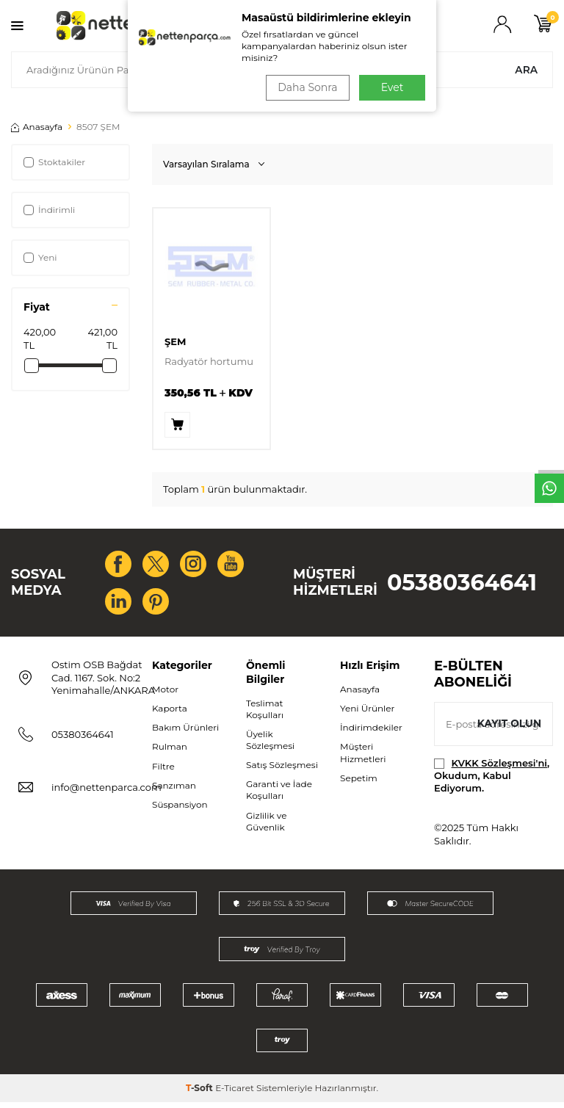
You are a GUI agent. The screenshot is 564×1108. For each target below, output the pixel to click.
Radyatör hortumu (208, 361)
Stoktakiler (54, 161)
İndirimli (49, 209)
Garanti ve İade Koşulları (279, 795)
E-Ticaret (234, 1093)
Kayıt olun (508, 729)
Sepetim (358, 783)
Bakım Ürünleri (185, 733)
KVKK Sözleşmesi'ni (499, 769)
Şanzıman (174, 791)
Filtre (163, 772)
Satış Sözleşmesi (282, 770)
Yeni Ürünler (367, 714)
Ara (526, 69)
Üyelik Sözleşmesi (270, 745)
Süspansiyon (180, 810)
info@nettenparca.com (106, 793)
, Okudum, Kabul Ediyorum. (491, 781)
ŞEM (175, 341)
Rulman (169, 752)
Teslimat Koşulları (264, 714)
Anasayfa (36, 126)
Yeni (40, 257)
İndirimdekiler (371, 733)
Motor (165, 694)
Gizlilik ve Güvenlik (266, 827)
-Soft (200, 1093)
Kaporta (169, 714)
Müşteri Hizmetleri (363, 758)
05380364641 (462, 585)
